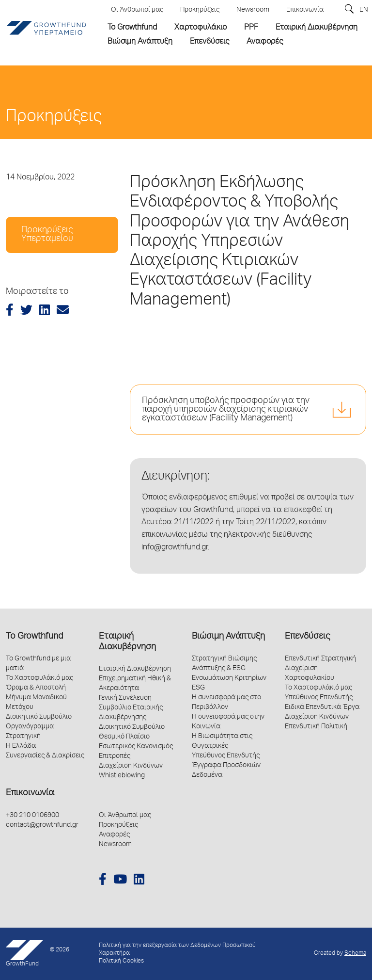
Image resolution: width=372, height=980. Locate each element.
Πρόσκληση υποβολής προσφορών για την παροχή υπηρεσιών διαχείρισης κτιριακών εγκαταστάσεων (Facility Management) (226, 410)
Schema (355, 953)
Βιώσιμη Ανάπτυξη (228, 636)
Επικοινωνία (30, 793)
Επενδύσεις (307, 636)
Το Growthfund (34, 636)
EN (363, 10)
